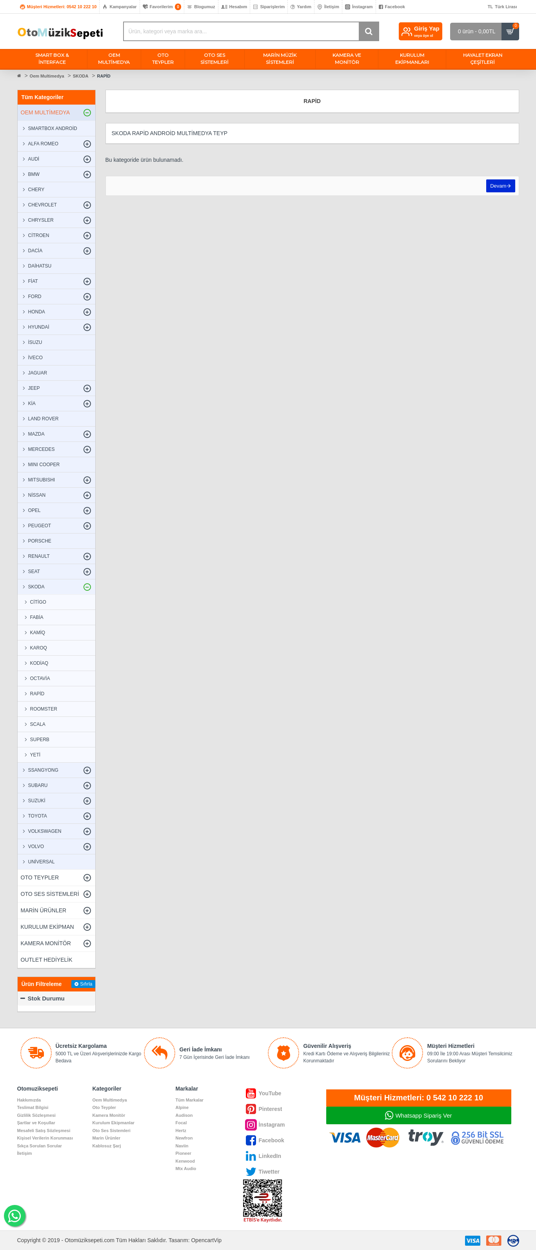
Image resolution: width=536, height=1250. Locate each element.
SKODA (81, 76)
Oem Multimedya (47, 76)
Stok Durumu (46, 998)
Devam (497, 187)
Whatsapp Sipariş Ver (423, 1115)
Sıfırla (86, 984)
